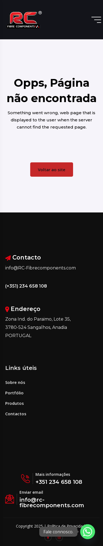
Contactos (15, 413)
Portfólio (14, 392)
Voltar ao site (51, 169)
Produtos (14, 403)
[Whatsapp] (87, 531)
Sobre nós (15, 382)
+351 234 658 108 (58, 482)
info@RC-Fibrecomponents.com (40, 268)
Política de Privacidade (67, 526)
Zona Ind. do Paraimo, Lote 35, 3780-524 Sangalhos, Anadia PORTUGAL (38, 327)
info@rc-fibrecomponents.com (52, 502)
